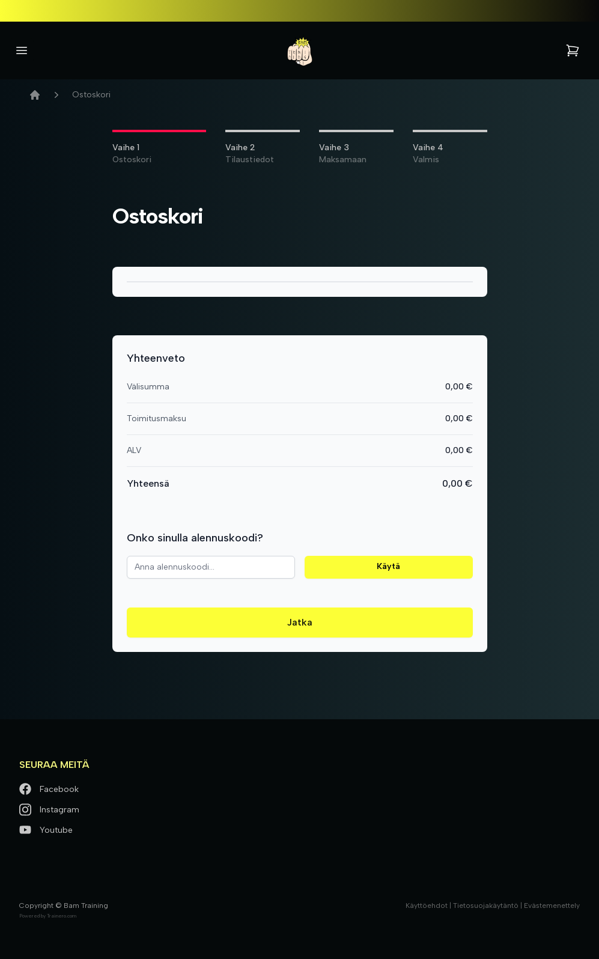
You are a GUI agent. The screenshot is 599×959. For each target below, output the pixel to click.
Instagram (49, 810)
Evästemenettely (552, 905)
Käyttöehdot (427, 905)
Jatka (299, 622)
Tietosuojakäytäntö (485, 905)
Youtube (46, 830)
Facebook (49, 789)
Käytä (388, 566)
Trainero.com (61, 916)
